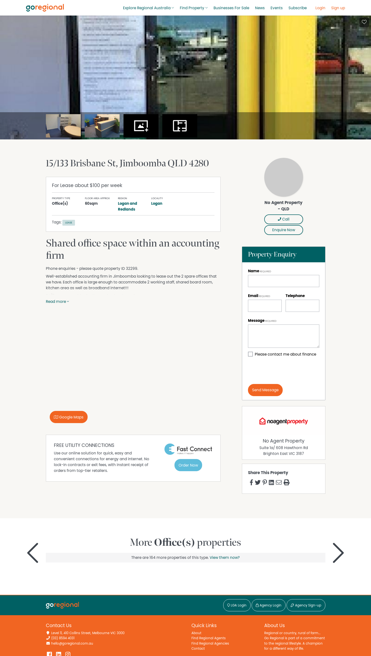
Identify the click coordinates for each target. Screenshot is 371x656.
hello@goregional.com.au (72, 643)
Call (283, 219)
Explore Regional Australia (147, 8)
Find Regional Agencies (210, 643)
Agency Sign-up (306, 605)
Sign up (338, 8)
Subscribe (298, 8)
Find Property (192, 8)
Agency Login (268, 605)
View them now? (225, 558)
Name (253, 271)
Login (320, 8)
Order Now (188, 465)
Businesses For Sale (231, 8)
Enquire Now (283, 230)
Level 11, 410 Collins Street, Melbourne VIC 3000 (87, 633)
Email (253, 296)
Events (277, 8)
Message (256, 321)
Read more (57, 302)
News (260, 8)
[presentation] (285, 370)
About (196, 633)
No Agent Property (284, 441)
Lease (68, 222)
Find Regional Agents (208, 638)
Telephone (295, 296)
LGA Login (237, 605)
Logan (156, 203)
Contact (198, 648)
